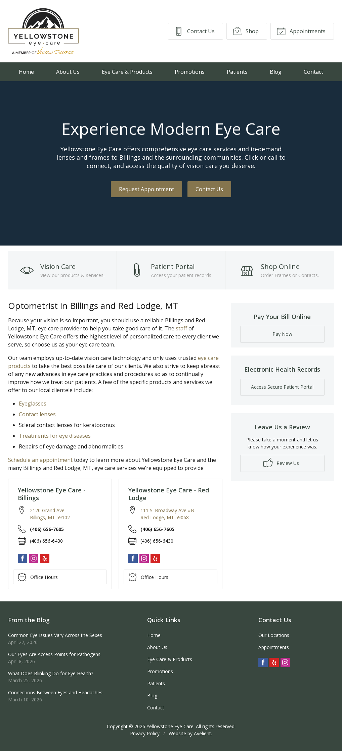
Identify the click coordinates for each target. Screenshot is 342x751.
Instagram (33, 558)
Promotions (190, 71)
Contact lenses (37, 414)
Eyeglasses (32, 403)
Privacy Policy (145, 733)
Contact (313, 71)
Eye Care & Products (127, 71)
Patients (237, 71)
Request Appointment (146, 189)
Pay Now (282, 334)
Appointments (301, 31)
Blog (276, 71)
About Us (68, 71)
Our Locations (273, 635)
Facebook (22, 558)
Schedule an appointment (40, 460)
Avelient (202, 733)
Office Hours (38, 577)
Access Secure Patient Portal (282, 387)
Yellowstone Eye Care (170, 726)
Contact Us (194, 31)
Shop (245, 31)
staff (181, 328)
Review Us (281, 462)
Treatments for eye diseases (55, 435)
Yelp (44, 558)
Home (26, 71)
